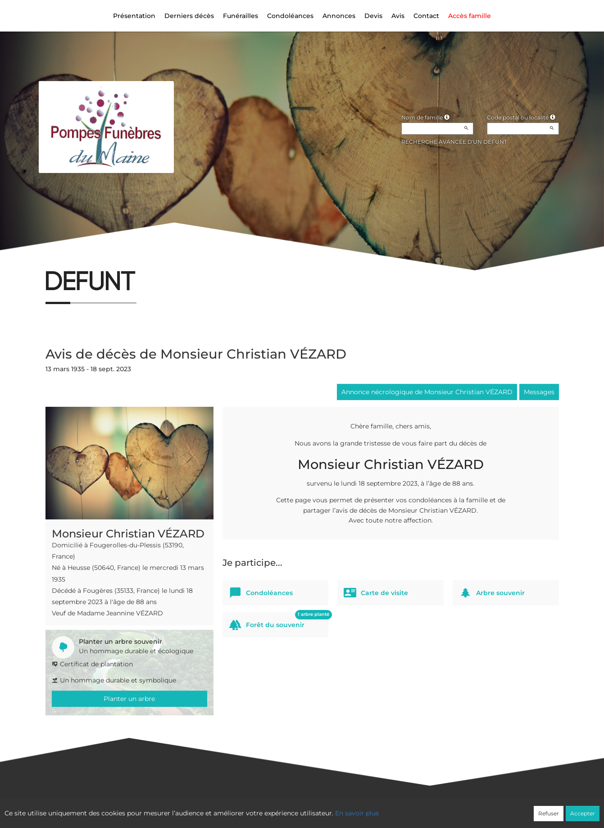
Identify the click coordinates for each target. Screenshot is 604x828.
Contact (426, 16)
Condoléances (290, 16)
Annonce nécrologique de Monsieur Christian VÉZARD (427, 392)
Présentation (134, 16)
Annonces (338, 16)
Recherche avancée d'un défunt (454, 141)
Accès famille (469, 16)
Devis (373, 16)
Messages (539, 392)
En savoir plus (357, 813)
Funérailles (240, 16)
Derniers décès (189, 16)
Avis (397, 16)
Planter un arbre (129, 699)
